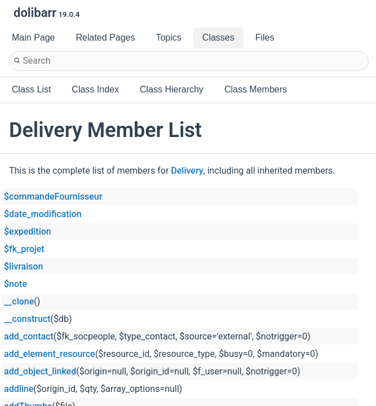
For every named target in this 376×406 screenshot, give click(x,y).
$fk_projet (24, 249)
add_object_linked (40, 371)
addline (18, 388)
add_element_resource (49, 353)
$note (15, 284)
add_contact (29, 336)
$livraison (23, 266)
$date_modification (43, 214)
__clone (19, 301)
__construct (27, 319)
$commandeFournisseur (53, 196)
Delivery (187, 170)
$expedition (27, 231)
